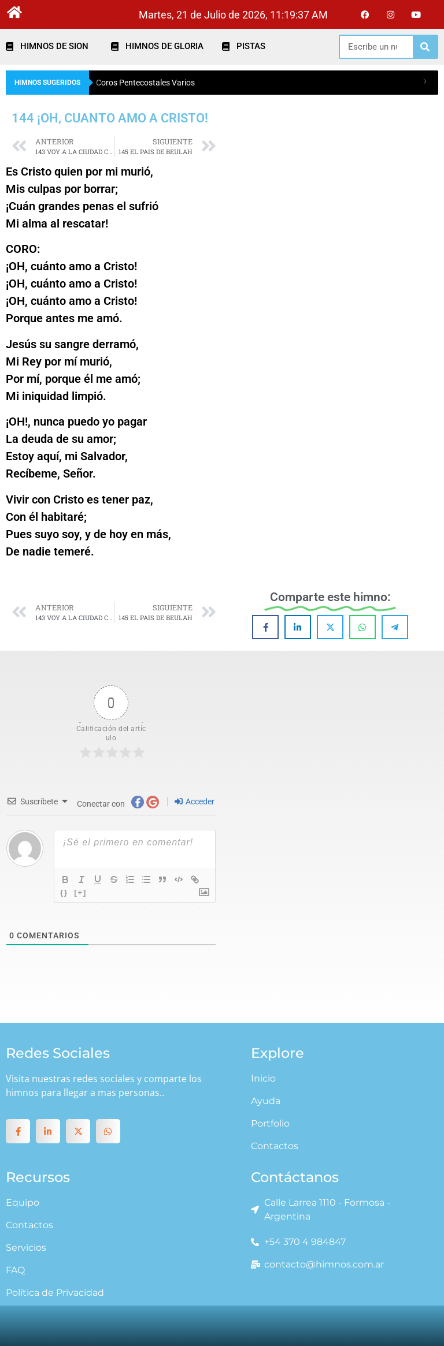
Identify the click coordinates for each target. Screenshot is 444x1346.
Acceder (194, 801)
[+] (80, 892)
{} (64, 892)
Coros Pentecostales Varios (145, 82)
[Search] (425, 47)
